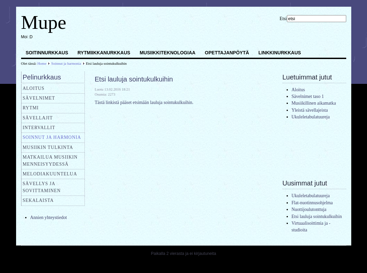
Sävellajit (38, 117)
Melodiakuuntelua (50, 173)
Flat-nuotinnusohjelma (312, 202)
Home (41, 63)
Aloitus (34, 88)
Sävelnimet (39, 98)
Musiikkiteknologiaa (167, 52)
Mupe (43, 22)
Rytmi (31, 107)
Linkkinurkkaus (279, 52)
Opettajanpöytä (227, 52)
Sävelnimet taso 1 (308, 96)
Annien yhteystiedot (48, 217)
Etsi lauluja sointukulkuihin (134, 79)
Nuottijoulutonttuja (309, 209)
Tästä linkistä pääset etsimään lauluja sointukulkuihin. (144, 102)
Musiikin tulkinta (48, 147)
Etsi (283, 18)
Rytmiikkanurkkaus (103, 52)
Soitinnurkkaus (47, 52)
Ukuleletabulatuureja (311, 116)
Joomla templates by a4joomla (183, 266)
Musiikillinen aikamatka (314, 103)
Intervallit (39, 127)
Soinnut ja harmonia (66, 63)
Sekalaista (38, 200)
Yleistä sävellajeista (310, 110)
